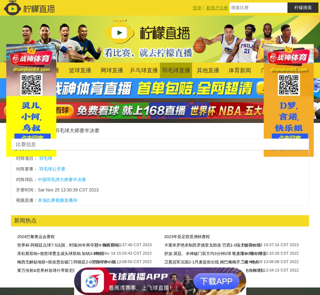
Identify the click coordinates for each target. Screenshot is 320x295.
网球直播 (112, 70)
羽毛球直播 (176, 70)
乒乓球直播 (144, 70)
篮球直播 (80, 70)
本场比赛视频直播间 (57, 200)
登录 (197, 7)
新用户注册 (217, 7)
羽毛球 (45, 158)
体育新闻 (240, 70)
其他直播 (208, 70)
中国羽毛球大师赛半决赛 (71, 130)
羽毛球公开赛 (52, 168)
